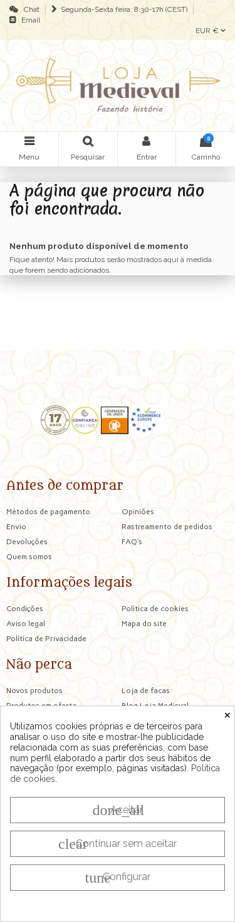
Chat (29, 9)
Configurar (117, 877)
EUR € (211, 30)
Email (29, 20)
